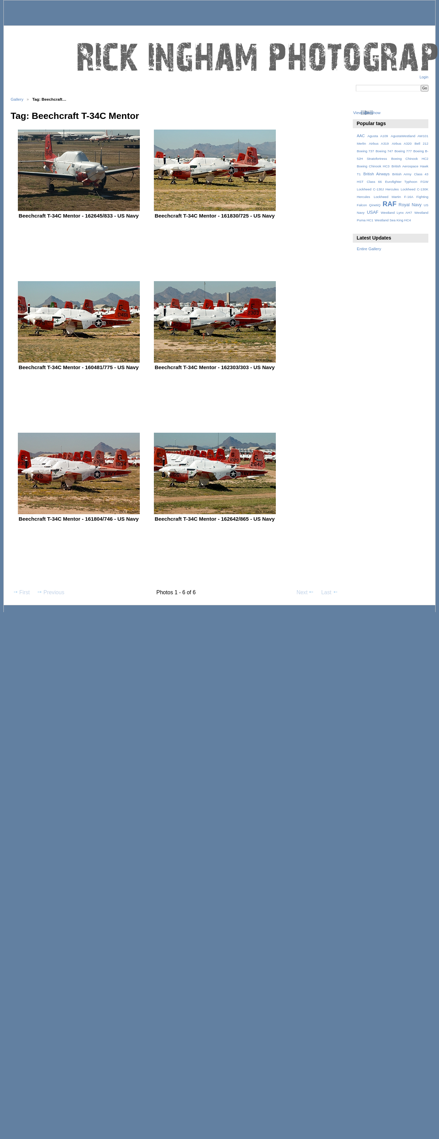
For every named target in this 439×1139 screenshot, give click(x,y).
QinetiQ (374, 205)
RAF (389, 204)
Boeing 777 (403, 151)
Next (305, 592)
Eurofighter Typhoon (401, 182)
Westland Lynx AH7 (396, 212)
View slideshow (367, 112)
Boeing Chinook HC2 (409, 159)
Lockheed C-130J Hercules (378, 189)
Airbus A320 (402, 143)
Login (424, 77)
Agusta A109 (378, 136)
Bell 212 (421, 143)
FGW (424, 182)
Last (329, 592)
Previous (50, 592)
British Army (402, 174)
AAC (361, 136)
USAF (373, 212)
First (21, 592)
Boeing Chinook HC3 (373, 166)
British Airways (376, 174)
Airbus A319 (379, 143)
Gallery (17, 99)
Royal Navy (409, 204)
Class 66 (374, 182)
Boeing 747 (384, 151)
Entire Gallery (369, 248)
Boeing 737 (365, 151)
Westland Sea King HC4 (393, 220)
